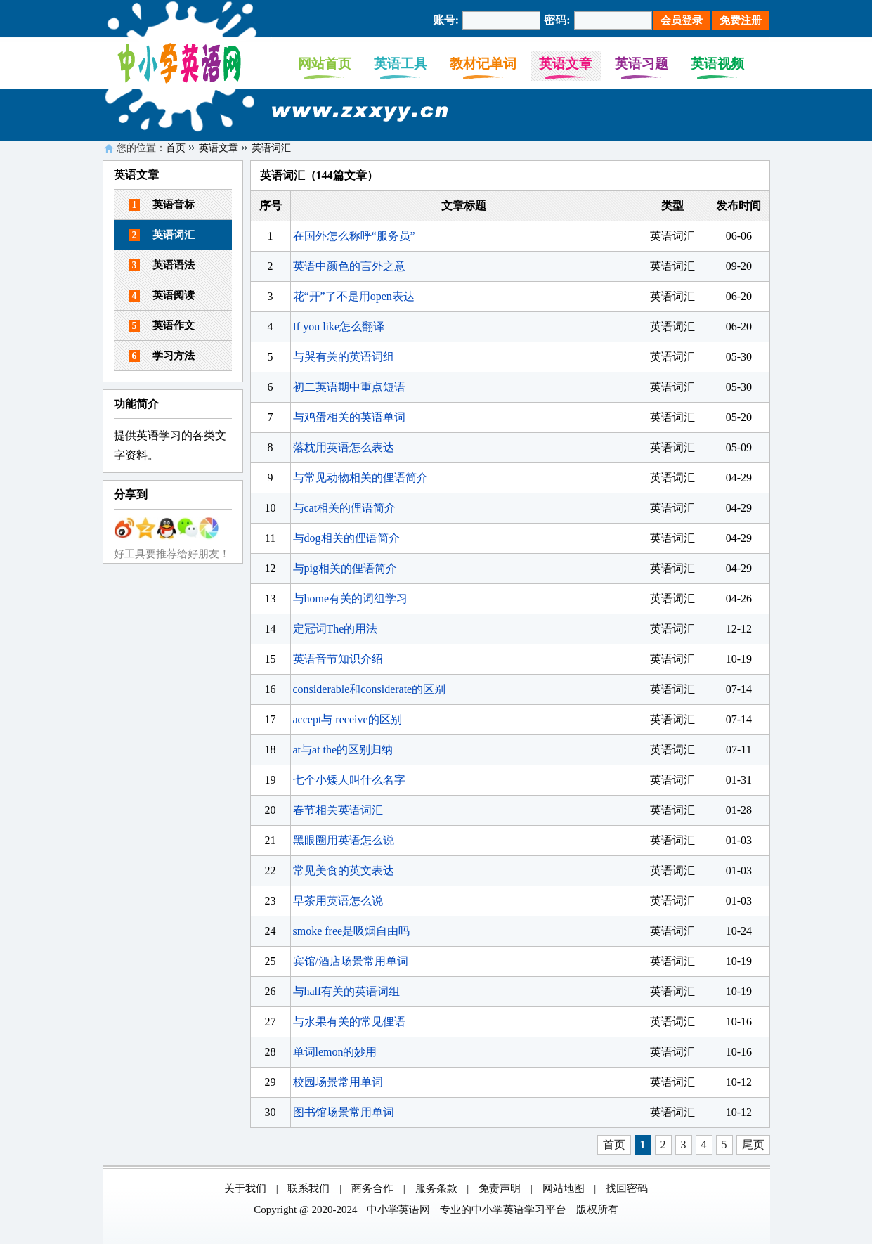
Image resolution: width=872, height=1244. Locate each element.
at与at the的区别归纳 (343, 750)
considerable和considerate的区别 (369, 689)
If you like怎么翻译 (339, 326)
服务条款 (436, 1188)
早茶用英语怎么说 (338, 901)
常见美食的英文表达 (343, 870)
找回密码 (627, 1188)
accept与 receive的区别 (347, 719)
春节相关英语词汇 (338, 810)
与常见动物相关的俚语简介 (360, 478)
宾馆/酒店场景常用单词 (350, 961)
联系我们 (308, 1188)
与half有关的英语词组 (347, 991)
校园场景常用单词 (338, 1082)
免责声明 (500, 1188)
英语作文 (162, 326)
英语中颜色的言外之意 (349, 266)
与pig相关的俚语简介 (345, 568)
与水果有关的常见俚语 (349, 1022)
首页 (176, 148)
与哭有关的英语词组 (343, 357)
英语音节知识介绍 (338, 659)
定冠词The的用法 (335, 629)
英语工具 (400, 63)
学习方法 (162, 356)
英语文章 (565, 63)
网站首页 (324, 63)
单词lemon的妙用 (335, 1052)
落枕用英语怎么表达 (343, 447)
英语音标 (162, 205)
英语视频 (717, 63)
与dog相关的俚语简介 (346, 538)
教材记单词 (483, 63)
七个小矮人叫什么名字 (349, 780)
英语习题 (641, 63)
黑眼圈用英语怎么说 (343, 840)
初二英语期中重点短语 (349, 387)
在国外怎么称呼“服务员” (354, 236)
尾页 (753, 1145)
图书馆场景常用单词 (343, 1112)
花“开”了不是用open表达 (354, 296)
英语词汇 (271, 148)
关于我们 (245, 1188)
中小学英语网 (398, 1209)
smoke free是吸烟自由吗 (351, 931)
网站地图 (563, 1188)
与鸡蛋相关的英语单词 (349, 417)
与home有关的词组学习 (350, 598)
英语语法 (162, 265)
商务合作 (372, 1188)
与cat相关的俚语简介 (344, 508)
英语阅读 (162, 296)
